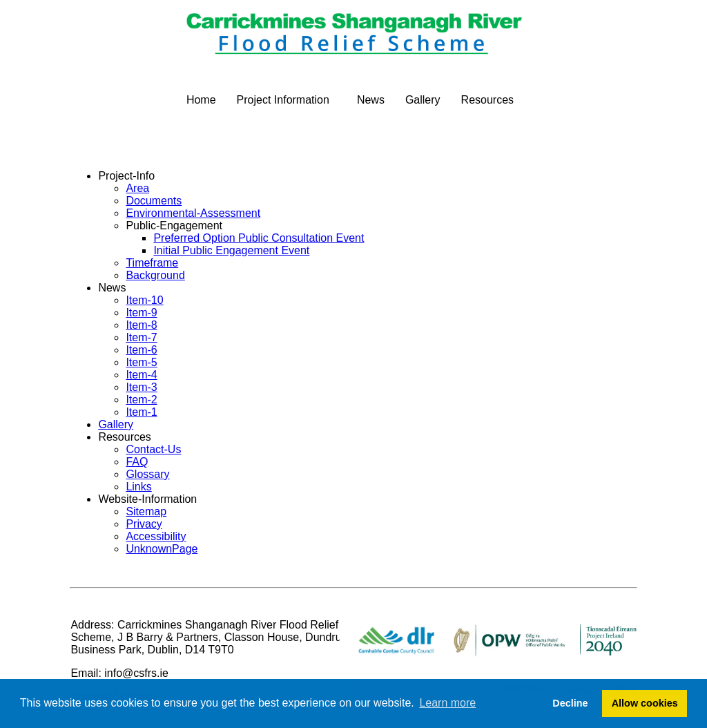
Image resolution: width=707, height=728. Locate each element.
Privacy (144, 524)
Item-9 (141, 312)
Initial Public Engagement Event (231, 250)
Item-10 (144, 300)
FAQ (137, 462)
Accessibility (156, 536)
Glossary (147, 474)
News (371, 100)
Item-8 (141, 325)
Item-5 (141, 362)
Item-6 (141, 350)
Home (201, 100)
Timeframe (152, 263)
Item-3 (141, 387)
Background (155, 275)
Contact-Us (153, 449)
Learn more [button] (447, 703)
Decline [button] (570, 703)
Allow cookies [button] (645, 703)
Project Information (283, 100)
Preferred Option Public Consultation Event (258, 238)
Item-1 (141, 412)
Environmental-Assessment (193, 213)
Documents (154, 201)
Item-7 (141, 337)
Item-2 (141, 399)
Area (137, 188)
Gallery (422, 100)
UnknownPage (161, 549)
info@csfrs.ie (136, 673)
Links (138, 486)
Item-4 (141, 375)
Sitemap (146, 511)
